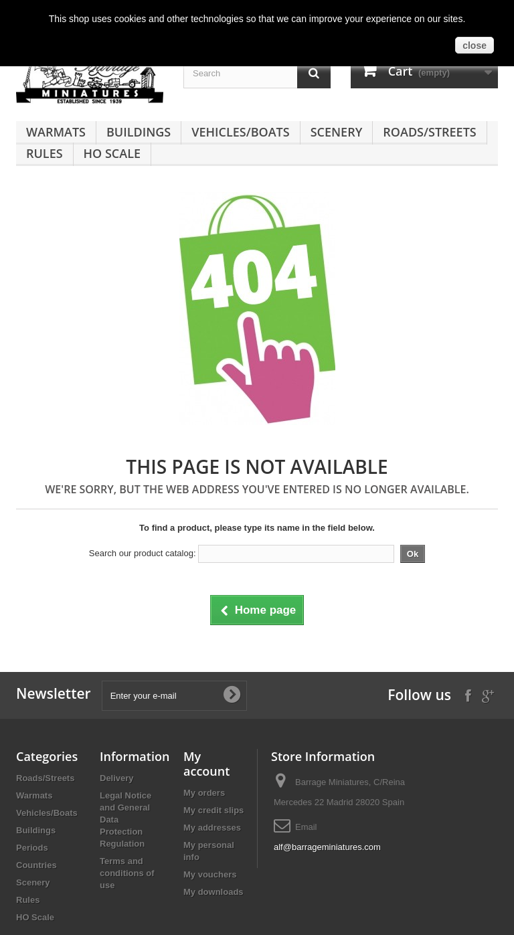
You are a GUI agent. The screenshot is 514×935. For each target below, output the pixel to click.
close (474, 45)
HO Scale (112, 153)
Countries (36, 865)
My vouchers (209, 874)
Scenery (337, 132)
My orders (204, 793)
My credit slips (213, 810)
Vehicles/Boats (240, 132)
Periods (32, 848)
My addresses (212, 828)
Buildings (138, 132)
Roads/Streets (429, 132)
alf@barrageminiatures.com (327, 847)
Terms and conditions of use (127, 873)
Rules (44, 153)
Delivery (117, 778)
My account (206, 763)
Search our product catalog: (142, 553)
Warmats (56, 132)
